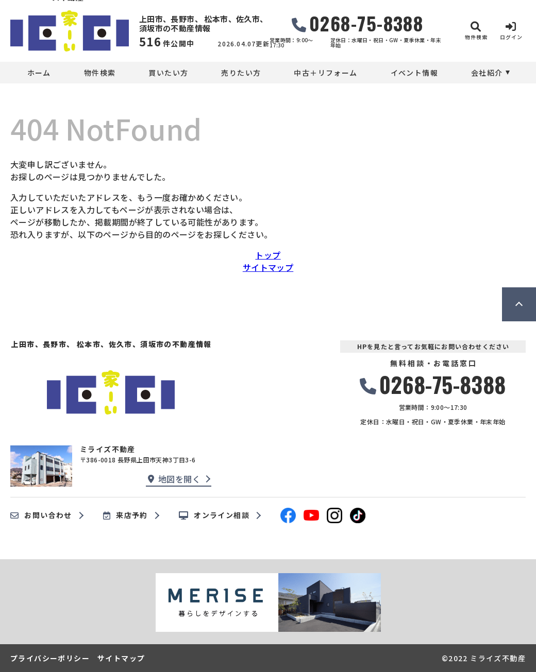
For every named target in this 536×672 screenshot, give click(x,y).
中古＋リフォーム (325, 72)
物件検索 (100, 72)
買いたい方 (168, 72)
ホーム (39, 72)
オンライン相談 (214, 515)
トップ (267, 255)
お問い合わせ (41, 515)
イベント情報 (414, 72)
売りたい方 (241, 72)
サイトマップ (268, 267)
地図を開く (174, 479)
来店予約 (125, 515)
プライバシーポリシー (50, 658)
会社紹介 (487, 72)
